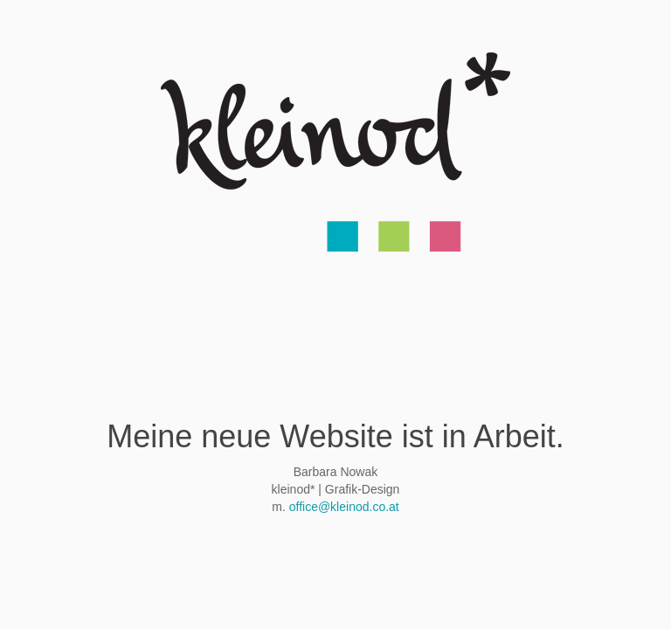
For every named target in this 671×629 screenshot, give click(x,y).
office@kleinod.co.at (344, 507)
